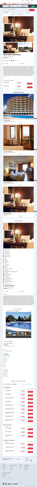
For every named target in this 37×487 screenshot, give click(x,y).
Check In (11, 5)
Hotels (11, 467)
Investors (4, 469)
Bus (10, 469)
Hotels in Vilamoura (5, 9)
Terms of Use (26, 468)
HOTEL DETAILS (13, 12)
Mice (11, 470)
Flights (11, 466)
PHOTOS (21, 12)
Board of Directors (5, 467)
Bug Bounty (26, 469)
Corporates (4, 476)
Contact (20, 466)
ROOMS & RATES (20, 14)
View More (4, 76)
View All (18, 60)
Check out (18, 5)
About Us (4, 466)
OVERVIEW (6, 12)
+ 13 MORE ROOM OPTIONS (18, 89)
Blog (20, 467)
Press (3, 468)
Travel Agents (4, 475)
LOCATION (27, 12)
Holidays (11, 468)
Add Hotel (4, 474)
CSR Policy (25, 466)
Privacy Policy (26, 467)
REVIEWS (12, 14)
